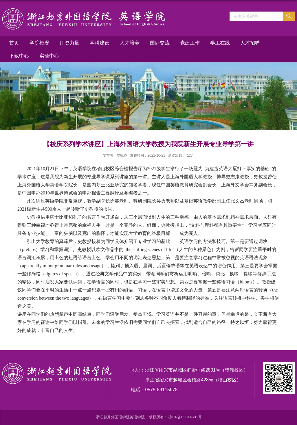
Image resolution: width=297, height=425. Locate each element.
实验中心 (49, 56)
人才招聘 (250, 43)
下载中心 (19, 56)
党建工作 (190, 43)
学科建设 (99, 43)
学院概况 (39, 43)
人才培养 (130, 43)
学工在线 (220, 43)
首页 (14, 43)
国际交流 (160, 43)
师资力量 (69, 43)
